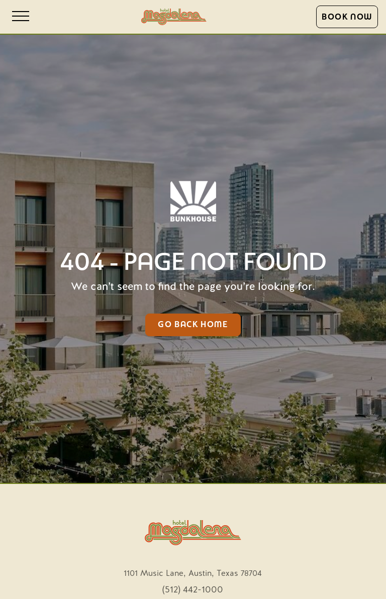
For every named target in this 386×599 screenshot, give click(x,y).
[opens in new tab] (193, 571)
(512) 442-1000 (192, 590)
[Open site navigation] (20, 17)
